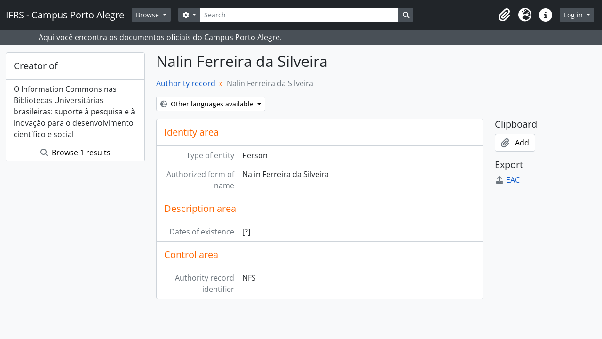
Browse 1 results (75, 152)
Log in (574, 14)
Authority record (185, 83)
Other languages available (207, 103)
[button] (504, 15)
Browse (148, 14)
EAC (507, 180)
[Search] (299, 15)
